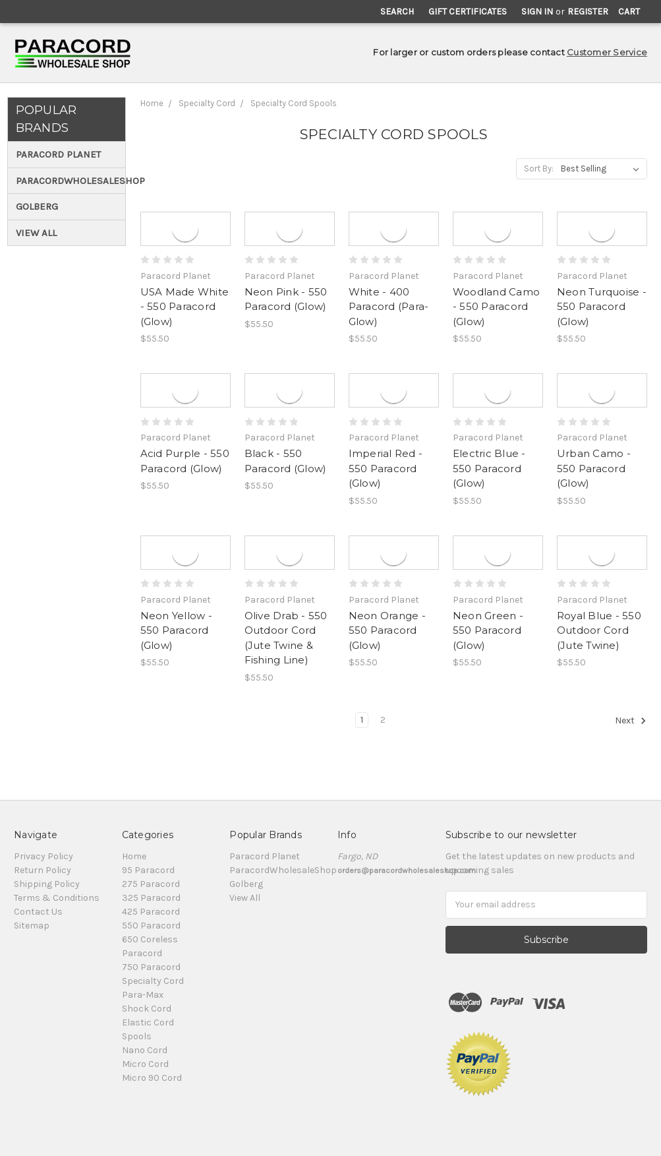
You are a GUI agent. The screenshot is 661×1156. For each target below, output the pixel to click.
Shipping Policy (47, 884)
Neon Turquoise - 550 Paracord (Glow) (602, 307)
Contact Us (38, 911)
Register (587, 11)
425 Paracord (151, 911)
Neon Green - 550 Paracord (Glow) (488, 630)
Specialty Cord (207, 103)
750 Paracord (151, 967)
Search (397, 11)
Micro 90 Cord (152, 1077)
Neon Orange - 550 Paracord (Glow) (387, 630)
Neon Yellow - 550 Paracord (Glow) (176, 630)
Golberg (37, 206)
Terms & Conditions (57, 897)
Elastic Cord (148, 1022)
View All (36, 233)
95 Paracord (148, 870)
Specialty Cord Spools (293, 103)
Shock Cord (146, 1008)
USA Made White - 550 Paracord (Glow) (184, 307)
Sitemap (31, 925)
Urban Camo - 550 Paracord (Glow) (594, 468)
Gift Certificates (467, 11)
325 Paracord (151, 897)
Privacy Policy (43, 856)
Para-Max (142, 994)
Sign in (537, 11)
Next (631, 720)
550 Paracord (151, 925)
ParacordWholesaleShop (68, 181)
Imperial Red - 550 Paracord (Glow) (386, 468)
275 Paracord (151, 884)
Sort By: (539, 168)
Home (151, 103)
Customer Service (607, 52)
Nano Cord (144, 1050)
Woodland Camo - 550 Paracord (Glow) (496, 307)
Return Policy (42, 870)
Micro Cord (145, 1064)
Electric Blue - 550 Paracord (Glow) (489, 468)
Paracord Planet (58, 154)
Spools (137, 1036)
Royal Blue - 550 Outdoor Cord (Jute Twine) (599, 630)
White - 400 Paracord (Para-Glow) (389, 307)
